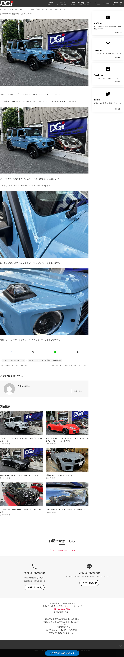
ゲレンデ (32, 360)
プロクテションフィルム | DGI (23, 14)
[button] (11, 352)
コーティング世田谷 (44, 360)
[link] (108, 23)
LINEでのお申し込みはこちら (62, 653)
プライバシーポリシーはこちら (62, 550)
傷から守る (57, 360)
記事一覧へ (78, 395)
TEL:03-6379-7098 (62, 609)
